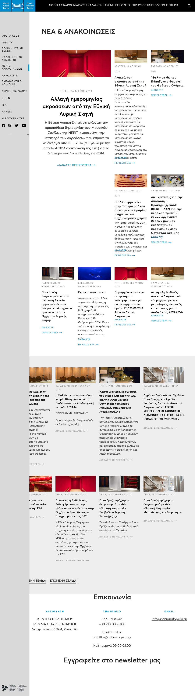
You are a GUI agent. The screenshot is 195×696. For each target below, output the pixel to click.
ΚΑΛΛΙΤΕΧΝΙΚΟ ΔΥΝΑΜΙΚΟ (12, 58)
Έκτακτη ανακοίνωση (92, 292)
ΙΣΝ (4, 104)
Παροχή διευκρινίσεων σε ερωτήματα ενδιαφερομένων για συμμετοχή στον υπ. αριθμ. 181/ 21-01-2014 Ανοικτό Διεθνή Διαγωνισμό (129, 304)
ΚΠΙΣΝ (6, 97)
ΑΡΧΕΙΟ (7, 111)
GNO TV (7, 43)
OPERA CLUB (10, 36)
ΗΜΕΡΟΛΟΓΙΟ (156, 5)
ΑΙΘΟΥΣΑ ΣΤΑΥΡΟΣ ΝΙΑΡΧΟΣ (66, 5)
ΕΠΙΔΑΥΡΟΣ (139, 5)
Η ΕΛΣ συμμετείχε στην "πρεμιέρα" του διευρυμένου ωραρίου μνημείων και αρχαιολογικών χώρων (131, 210)
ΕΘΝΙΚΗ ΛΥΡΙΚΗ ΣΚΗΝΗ (12, 50)
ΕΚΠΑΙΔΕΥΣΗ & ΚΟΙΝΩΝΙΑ (12, 82)
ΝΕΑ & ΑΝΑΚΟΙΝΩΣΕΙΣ (12, 67)
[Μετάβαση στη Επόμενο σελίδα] (63, 581)
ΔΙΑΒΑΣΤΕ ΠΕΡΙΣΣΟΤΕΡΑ (74, 165)
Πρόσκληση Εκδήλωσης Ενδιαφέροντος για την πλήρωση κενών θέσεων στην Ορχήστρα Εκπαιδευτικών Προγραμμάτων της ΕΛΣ (74, 508)
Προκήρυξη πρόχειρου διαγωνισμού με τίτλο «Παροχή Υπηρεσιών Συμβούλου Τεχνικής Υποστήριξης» (114, 508)
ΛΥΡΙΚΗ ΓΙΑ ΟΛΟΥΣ (14, 91)
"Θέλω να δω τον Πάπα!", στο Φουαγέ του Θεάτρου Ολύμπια (167, 81)
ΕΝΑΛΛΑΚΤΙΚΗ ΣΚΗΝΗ (100, 5)
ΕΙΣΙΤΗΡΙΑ (172, 5)
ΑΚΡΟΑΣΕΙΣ (9, 75)
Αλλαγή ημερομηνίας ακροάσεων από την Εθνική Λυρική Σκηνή (76, 107)
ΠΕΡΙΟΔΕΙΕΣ (122, 5)
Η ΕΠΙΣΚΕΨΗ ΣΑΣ (13, 118)
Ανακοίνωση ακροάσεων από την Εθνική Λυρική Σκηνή (130, 81)
